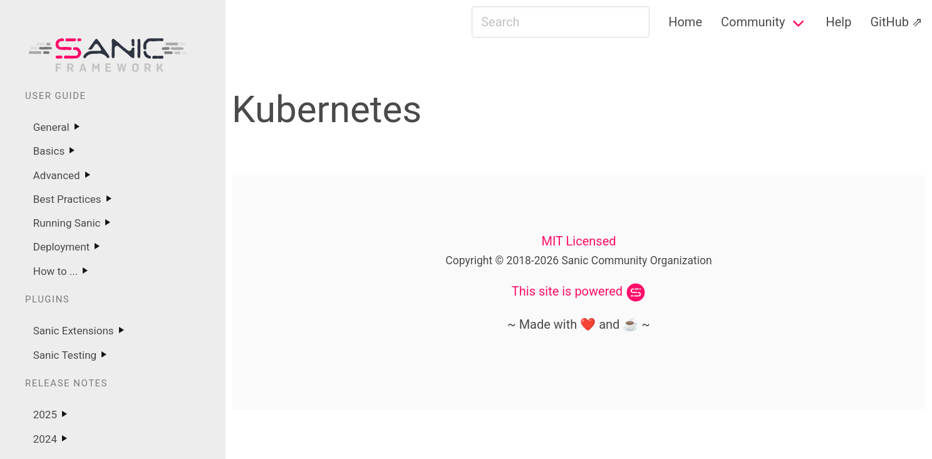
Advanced (56, 175)
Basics (49, 151)
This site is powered (567, 291)
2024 (45, 439)
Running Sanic (67, 223)
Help (838, 21)
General (51, 127)
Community (753, 21)
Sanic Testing (64, 355)
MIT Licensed (578, 241)
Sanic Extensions (73, 330)
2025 (45, 414)
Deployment (61, 246)
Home (685, 21)
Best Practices (67, 199)
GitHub (889, 21)
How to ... (55, 271)
